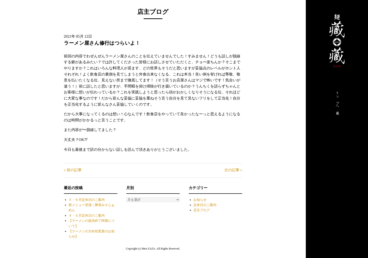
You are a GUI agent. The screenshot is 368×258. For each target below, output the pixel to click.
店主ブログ (201, 210)
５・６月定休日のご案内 (87, 200)
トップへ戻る (337, 102)
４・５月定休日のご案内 (87, 215)
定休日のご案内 (204, 205)
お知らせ (200, 200)
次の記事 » (233, 170)
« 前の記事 (73, 170)
